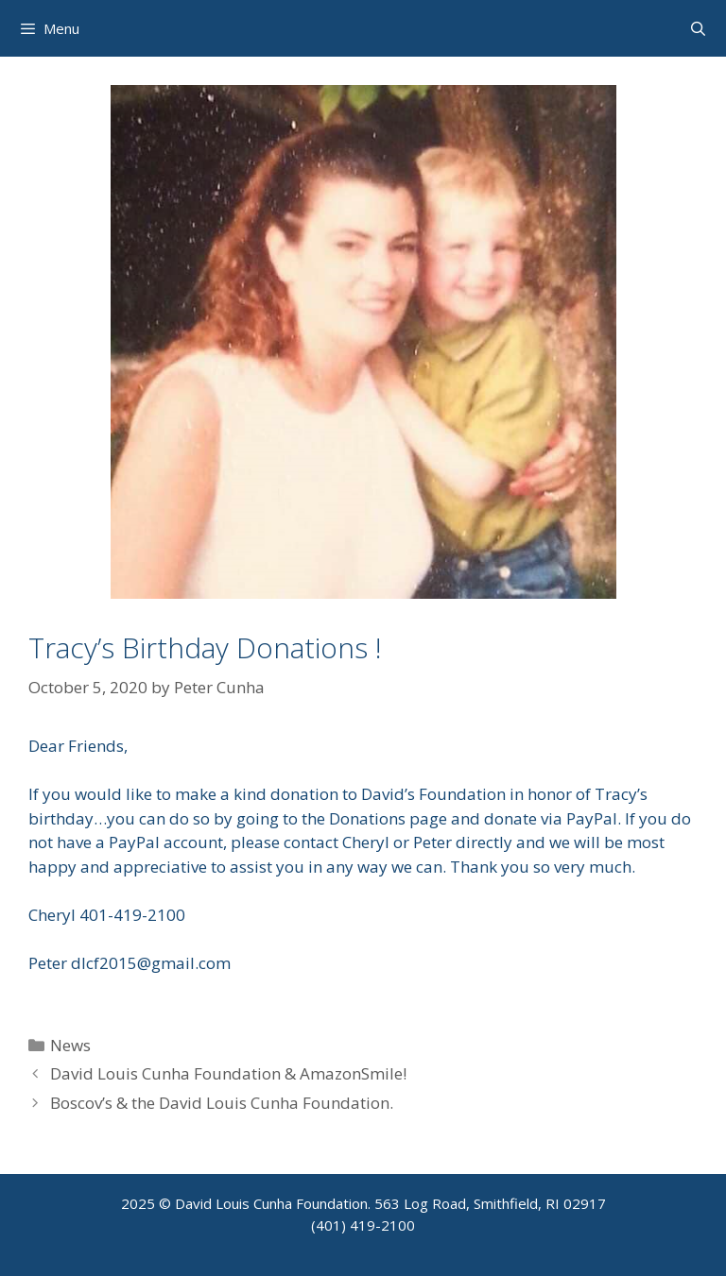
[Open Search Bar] (698, 28)
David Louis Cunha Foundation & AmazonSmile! (228, 1073)
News (70, 1045)
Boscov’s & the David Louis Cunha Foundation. (221, 1103)
